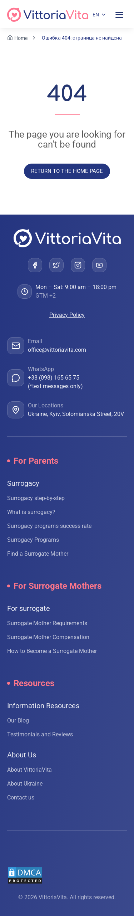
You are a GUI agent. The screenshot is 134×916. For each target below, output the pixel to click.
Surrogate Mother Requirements (47, 623)
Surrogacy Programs (33, 539)
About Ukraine (25, 783)
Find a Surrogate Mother (37, 553)
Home (21, 38)
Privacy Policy (67, 315)
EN (96, 14)
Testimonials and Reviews (40, 734)
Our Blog (18, 720)
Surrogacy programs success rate (49, 526)
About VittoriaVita (29, 769)
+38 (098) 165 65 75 (53, 377)
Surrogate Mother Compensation (48, 637)
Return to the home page (67, 171)
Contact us (20, 797)
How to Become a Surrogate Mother (52, 651)
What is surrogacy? (31, 512)
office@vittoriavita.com (57, 349)
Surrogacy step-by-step (36, 498)
